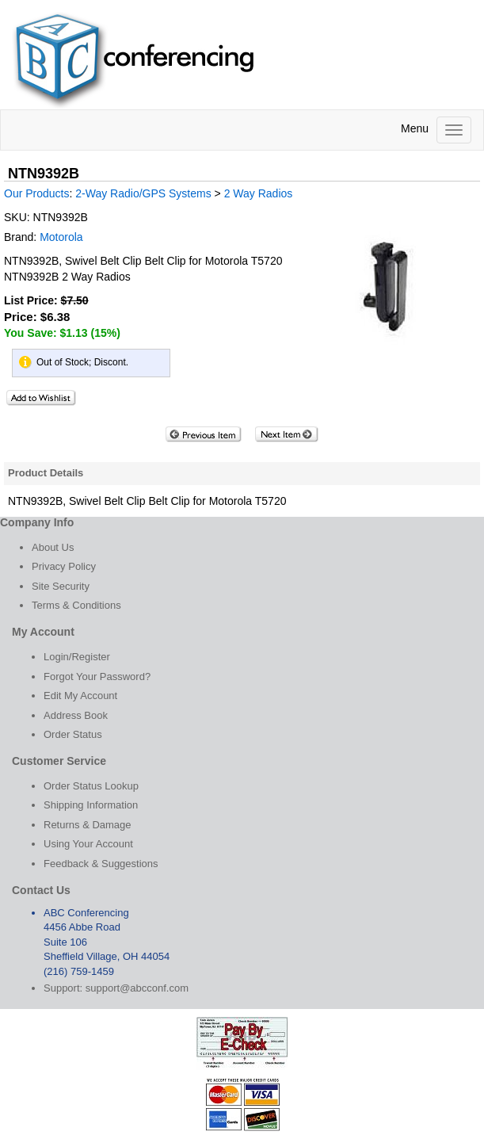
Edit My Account (80, 695)
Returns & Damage (87, 825)
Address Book (76, 715)
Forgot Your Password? (97, 676)
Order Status (73, 734)
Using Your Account (88, 844)
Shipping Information (91, 805)
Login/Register (77, 657)
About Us (53, 547)
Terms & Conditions (76, 605)
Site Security (61, 586)
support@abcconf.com (137, 988)
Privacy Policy (64, 566)
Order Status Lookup (91, 786)
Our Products (36, 193)
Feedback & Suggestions (101, 864)
